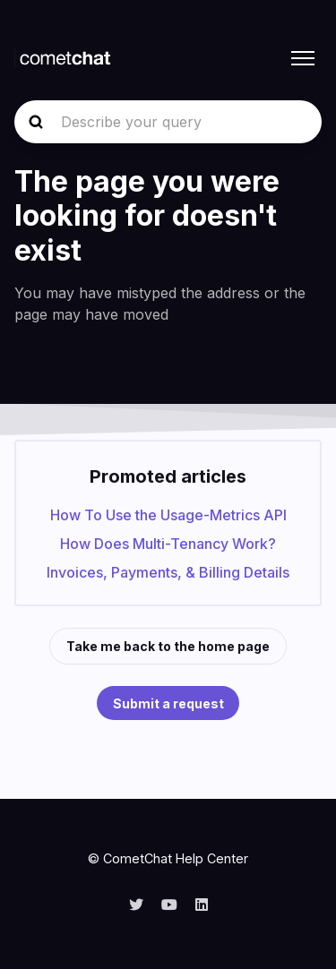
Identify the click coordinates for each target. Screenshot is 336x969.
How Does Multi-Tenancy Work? (168, 544)
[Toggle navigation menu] (303, 58)
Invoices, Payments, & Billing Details (168, 572)
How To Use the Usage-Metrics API (168, 515)
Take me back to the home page (168, 646)
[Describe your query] (168, 121)
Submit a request (168, 703)
